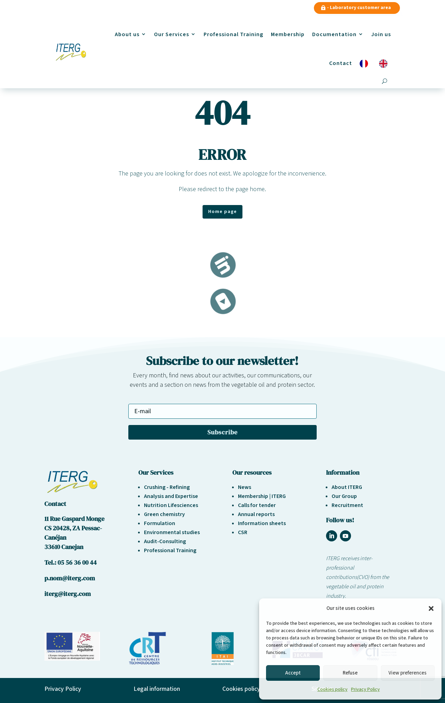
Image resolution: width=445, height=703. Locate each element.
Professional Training (233, 34)
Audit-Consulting (165, 541)
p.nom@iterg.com (69, 578)
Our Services (171, 34)
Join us (381, 34)
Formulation (159, 523)
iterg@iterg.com (67, 593)
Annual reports (256, 514)
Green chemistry (164, 514)
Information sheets (262, 523)
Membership (288, 34)
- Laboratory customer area (359, 7)
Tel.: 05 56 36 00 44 (70, 562)
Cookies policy (332, 689)
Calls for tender (257, 505)
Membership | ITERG (262, 496)
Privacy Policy (365, 689)
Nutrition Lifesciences (171, 505)
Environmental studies (172, 532)
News (244, 487)
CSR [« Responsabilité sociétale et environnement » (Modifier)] (242, 532)
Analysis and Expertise (171, 496)
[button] (431, 608)
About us (127, 34)
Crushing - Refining (167, 487)
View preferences (407, 673)
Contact (340, 63)
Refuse (350, 673)
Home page (222, 211)
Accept (293, 673)
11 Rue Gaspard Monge (74, 518)
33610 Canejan (63, 546)
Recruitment (347, 505)
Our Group (344, 496)
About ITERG (347, 487)
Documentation (334, 34)
